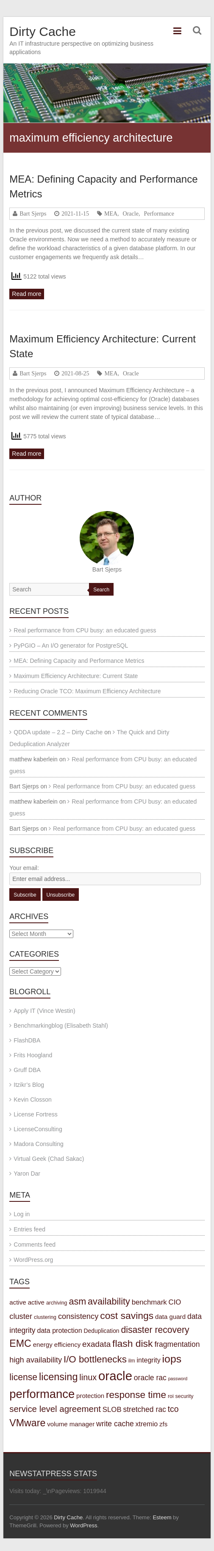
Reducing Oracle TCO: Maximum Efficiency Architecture (87, 691)
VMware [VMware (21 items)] (27, 1422)
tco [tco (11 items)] (173, 1409)
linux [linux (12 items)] (88, 1377)
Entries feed (29, 1229)
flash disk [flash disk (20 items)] (132, 1343)
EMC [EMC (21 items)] (20, 1343)
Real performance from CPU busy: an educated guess (85, 630)
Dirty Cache (42, 31)
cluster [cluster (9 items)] (20, 1316)
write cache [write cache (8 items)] (115, 1424)
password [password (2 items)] (178, 1378)
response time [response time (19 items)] (136, 1395)
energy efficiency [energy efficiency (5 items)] (57, 1344)
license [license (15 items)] (23, 1377)
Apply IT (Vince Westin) (44, 1010)
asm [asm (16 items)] (77, 1301)
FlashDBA (27, 1040)
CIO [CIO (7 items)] (175, 1302)
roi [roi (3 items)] (171, 1396)
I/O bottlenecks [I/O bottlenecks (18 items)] (95, 1359)
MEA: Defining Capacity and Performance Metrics (79, 660)
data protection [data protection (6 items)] (59, 1330)
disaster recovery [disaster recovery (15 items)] (155, 1330)
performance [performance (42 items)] (42, 1394)
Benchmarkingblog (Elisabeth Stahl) (61, 1025)
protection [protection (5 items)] (90, 1395)
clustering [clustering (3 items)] (45, 1317)
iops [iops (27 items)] (172, 1359)
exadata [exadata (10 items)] (96, 1344)
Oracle (131, 213)
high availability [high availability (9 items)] (35, 1359)
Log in (22, 1214)
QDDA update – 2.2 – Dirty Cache (58, 732)
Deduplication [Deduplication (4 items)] (102, 1330)
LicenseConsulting (38, 1129)
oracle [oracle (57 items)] (115, 1376)
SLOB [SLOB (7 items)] (112, 1410)
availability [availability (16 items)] (109, 1301)
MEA (110, 213)
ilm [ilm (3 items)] (131, 1361)
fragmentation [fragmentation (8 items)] (177, 1344)
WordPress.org (33, 1259)
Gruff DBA (27, 1070)
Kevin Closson (33, 1099)
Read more (26, 293)
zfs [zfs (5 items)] (163, 1424)
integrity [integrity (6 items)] (149, 1360)
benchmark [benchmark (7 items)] (149, 1302)
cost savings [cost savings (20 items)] (126, 1315)
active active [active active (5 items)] (26, 1302)
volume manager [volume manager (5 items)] (70, 1424)
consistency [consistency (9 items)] (78, 1316)
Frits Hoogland (33, 1055)
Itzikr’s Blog (29, 1084)
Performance (159, 213)
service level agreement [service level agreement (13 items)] (55, 1409)
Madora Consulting (39, 1144)
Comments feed (35, 1244)
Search (101, 590)
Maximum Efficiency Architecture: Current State (76, 676)
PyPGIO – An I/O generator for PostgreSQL (71, 645)
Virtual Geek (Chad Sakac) (49, 1158)
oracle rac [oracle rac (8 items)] (150, 1377)
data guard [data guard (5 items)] (170, 1316)
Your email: (24, 867)
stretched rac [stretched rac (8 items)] (144, 1409)
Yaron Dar (27, 1173)
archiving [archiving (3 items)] (56, 1303)
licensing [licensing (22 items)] (58, 1376)
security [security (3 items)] (184, 1396)
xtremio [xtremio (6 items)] (147, 1424)
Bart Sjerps (32, 213)
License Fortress (35, 1114)
